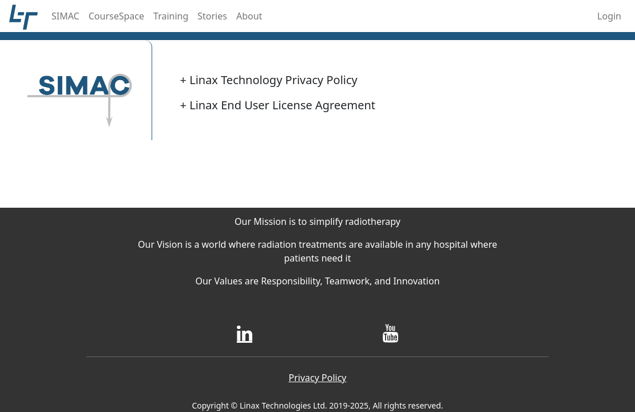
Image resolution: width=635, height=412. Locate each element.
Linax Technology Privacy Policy (269, 80)
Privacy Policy (318, 377)
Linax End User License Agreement (278, 105)
